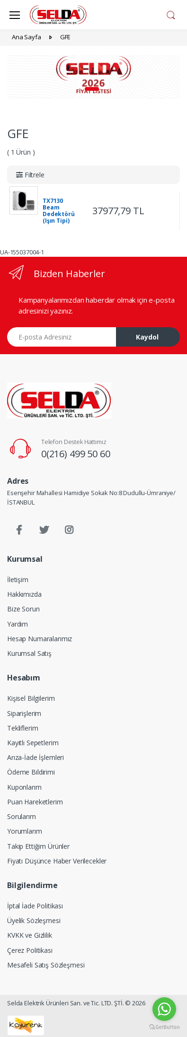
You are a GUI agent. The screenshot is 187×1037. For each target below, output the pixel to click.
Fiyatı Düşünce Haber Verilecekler (57, 860)
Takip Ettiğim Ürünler (38, 846)
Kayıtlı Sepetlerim (32, 742)
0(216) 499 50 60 (75, 453)
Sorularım (21, 816)
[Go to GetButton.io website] (164, 1027)
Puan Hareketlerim (35, 801)
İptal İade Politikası (35, 905)
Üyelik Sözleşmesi (34, 920)
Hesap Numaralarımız (39, 638)
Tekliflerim (22, 727)
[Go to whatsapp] (164, 1009)
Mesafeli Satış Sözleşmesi (45, 964)
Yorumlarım (24, 831)
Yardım (17, 623)
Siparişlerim (24, 713)
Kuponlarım (24, 787)
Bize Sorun (23, 608)
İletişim (17, 579)
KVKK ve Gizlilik (29, 935)
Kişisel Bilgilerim (30, 698)
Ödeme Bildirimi (31, 771)
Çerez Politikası (30, 950)
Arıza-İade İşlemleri (35, 757)
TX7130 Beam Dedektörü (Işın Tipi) (59, 211)
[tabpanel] (93, 76)
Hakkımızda (24, 594)
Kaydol (147, 336)
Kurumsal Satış (29, 653)
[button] (171, 14)
